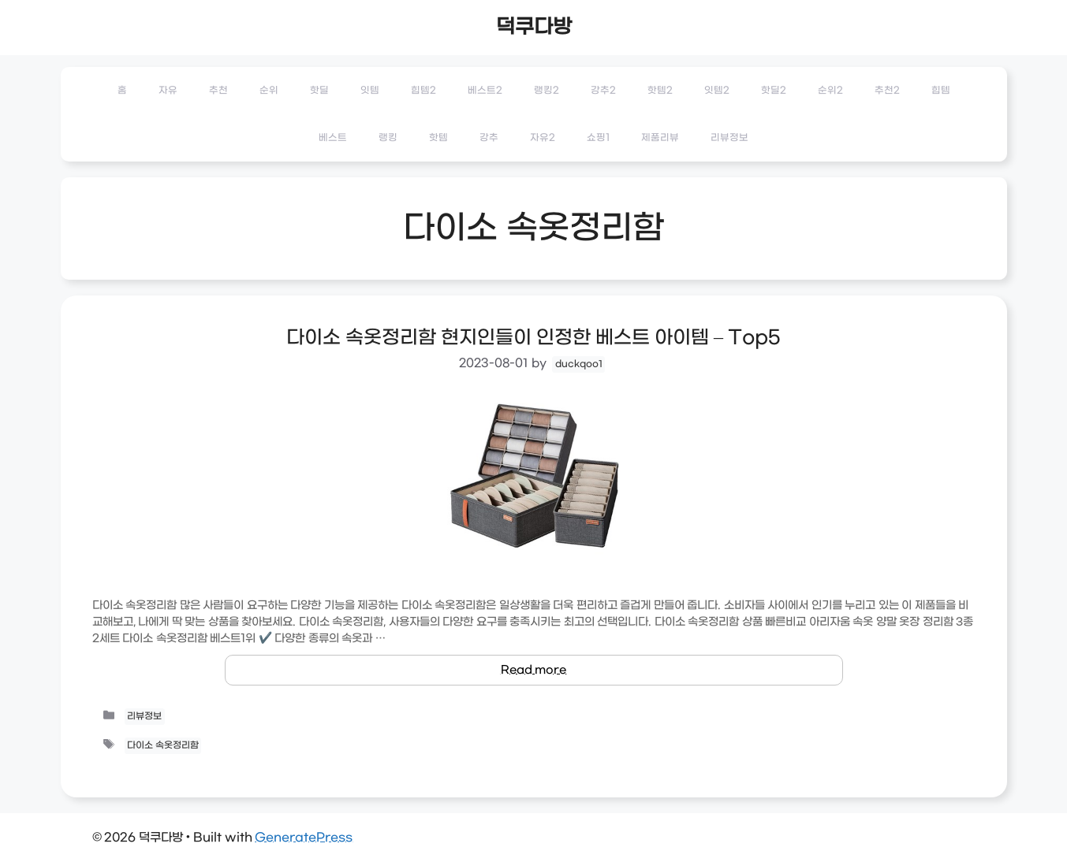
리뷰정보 (729, 137)
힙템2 (423, 90)
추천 (218, 90)
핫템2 (660, 90)
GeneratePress (304, 837)
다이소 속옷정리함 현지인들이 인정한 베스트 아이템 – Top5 (533, 338)
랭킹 (388, 137)
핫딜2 (773, 90)
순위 (268, 90)
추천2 (887, 90)
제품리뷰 (660, 137)
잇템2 (716, 90)
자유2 (542, 137)
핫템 (438, 137)
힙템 (940, 90)
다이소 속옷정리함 (163, 745)
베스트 (333, 137)
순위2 (830, 90)
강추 (488, 137)
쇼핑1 (598, 137)
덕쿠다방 (534, 27)
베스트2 (485, 90)
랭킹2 (546, 90)
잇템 (369, 90)
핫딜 (319, 90)
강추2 (603, 90)
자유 (168, 90)
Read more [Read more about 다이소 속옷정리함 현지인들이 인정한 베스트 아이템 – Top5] (534, 670)
